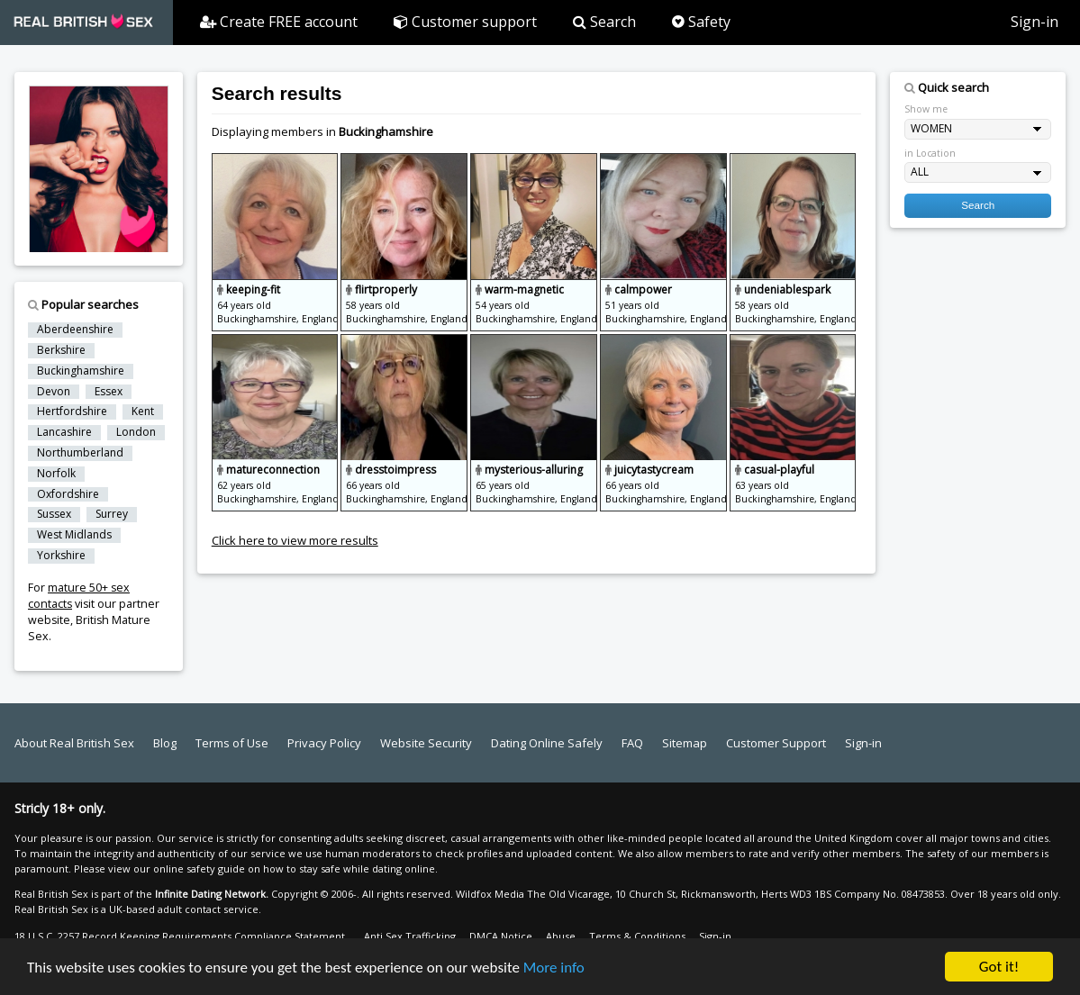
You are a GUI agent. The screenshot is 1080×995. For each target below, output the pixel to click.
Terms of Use (231, 743)
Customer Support (776, 743)
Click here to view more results (295, 540)
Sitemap (684, 743)
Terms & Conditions (637, 936)
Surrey (111, 514)
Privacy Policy (324, 743)
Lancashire (64, 432)
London (136, 432)
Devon (53, 391)
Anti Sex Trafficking (410, 936)
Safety (701, 22)
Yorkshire (61, 555)
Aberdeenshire (75, 329)
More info (554, 970)
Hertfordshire (72, 411)
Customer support (465, 22)
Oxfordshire (68, 494)
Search (604, 22)
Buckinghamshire (80, 371)
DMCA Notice (500, 936)
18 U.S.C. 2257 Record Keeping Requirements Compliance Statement (179, 936)
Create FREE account (279, 22)
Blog (165, 743)
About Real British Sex (74, 743)
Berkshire (61, 350)
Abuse (561, 936)
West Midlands (74, 535)
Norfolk (56, 473)
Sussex (54, 514)
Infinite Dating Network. (211, 893)
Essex (109, 391)
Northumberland (80, 453)
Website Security (426, 743)
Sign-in (1034, 22)
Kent (143, 411)
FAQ (632, 743)
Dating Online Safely (547, 743)
